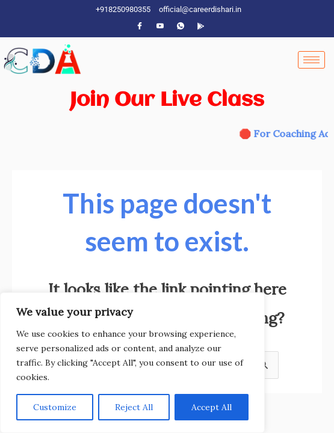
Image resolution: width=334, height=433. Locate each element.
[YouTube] (160, 26)
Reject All (134, 407)
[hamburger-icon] (311, 60)
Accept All (211, 407)
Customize (54, 407)
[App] (201, 26)
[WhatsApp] (181, 26)
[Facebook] (140, 26)
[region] (132, 362)
